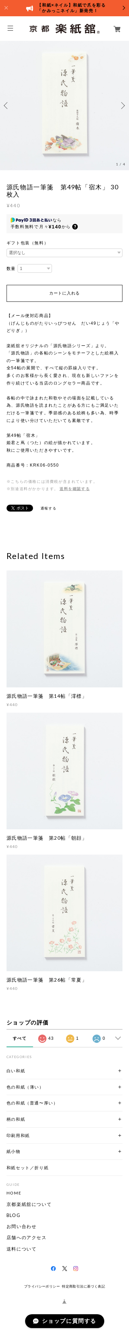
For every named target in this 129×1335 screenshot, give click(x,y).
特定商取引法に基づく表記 (83, 1286)
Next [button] (122, 105)
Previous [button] (7, 105)
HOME (14, 1193)
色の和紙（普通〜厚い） (32, 1103)
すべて (20, 1038)
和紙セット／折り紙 (28, 1167)
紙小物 (14, 1151)
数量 (11, 268)
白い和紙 (16, 1070)
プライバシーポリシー (42, 1286)
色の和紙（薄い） (25, 1087)
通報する (48, 508)
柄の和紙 (16, 1119)
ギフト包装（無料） (28, 243)
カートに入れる (64, 293)
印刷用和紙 (18, 1135)
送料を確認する (75, 489)
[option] (64, 105)
